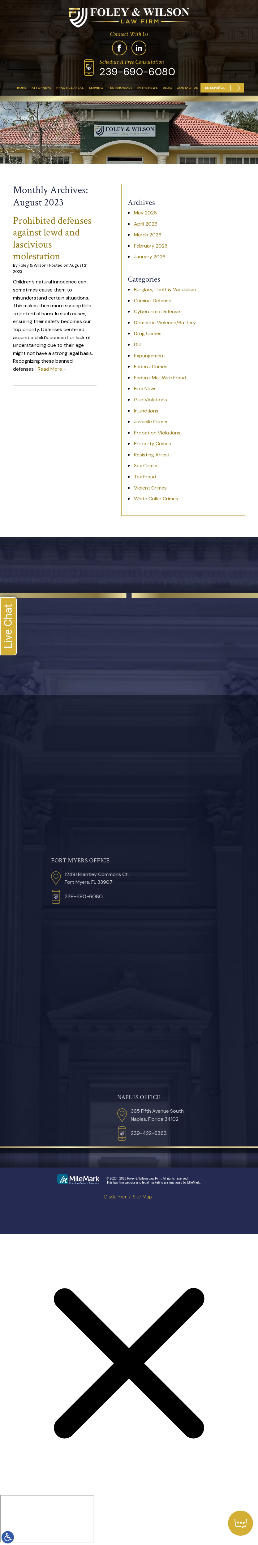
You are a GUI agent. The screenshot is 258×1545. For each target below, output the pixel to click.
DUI (137, 344)
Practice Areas (70, 88)
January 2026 (150, 256)
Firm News (145, 388)
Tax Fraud (145, 476)
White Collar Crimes (156, 498)
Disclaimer (115, 1197)
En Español (215, 88)
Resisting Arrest (152, 454)
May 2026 (145, 212)
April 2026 (145, 224)
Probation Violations (157, 432)
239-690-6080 (137, 72)
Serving (96, 88)
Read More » (52, 369)
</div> (47, 1519)
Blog (167, 88)
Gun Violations (150, 399)
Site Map (142, 1197)
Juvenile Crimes (151, 421)
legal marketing (152, 1182)
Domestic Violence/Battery (165, 322)
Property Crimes (152, 443)
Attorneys (41, 88)
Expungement (149, 355)
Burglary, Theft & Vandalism (165, 289)
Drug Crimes (147, 333)
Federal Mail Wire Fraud (160, 377)
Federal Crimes (150, 366)
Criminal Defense (152, 300)
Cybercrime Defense (157, 311)
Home (22, 88)
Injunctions (146, 411)
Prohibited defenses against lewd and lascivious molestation (52, 238)
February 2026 (151, 246)
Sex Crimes (146, 465)
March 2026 (147, 234)
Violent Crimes (150, 488)
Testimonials (120, 88)
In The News (147, 88)
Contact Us (187, 88)
